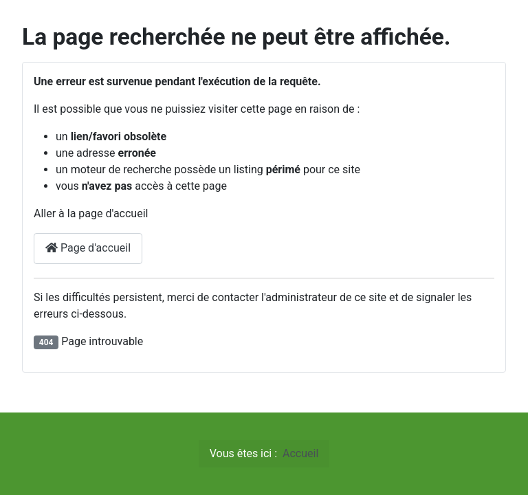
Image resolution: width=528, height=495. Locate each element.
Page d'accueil (88, 247)
